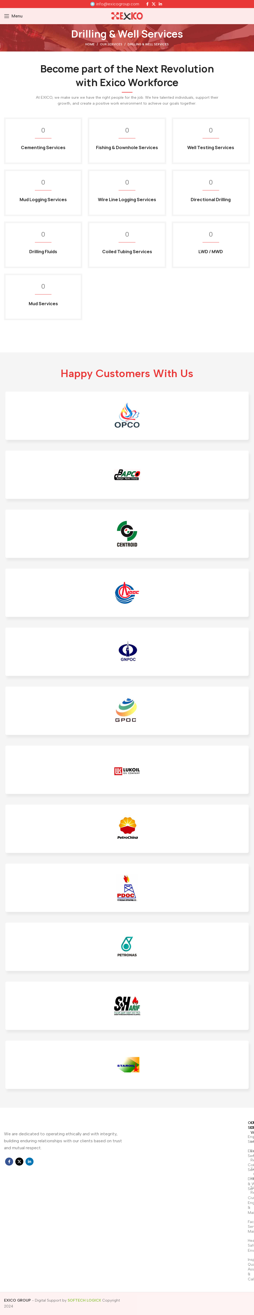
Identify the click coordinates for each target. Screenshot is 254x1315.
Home (90, 44)
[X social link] (153, 4)
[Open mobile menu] (13, 16)
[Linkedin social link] (160, 4)
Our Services (111, 44)
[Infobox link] (114, 4)
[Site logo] (127, 15)
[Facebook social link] (147, 4)
